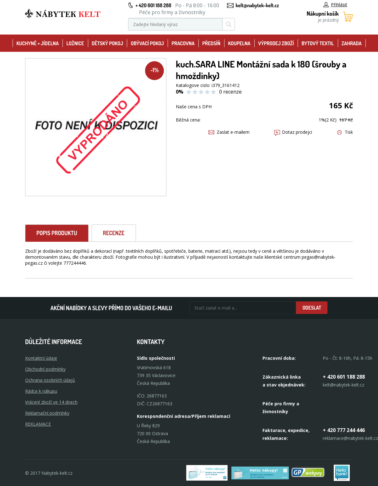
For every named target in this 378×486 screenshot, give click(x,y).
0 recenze (230, 91)
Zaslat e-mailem (229, 132)
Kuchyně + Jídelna (37, 43)
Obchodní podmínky (45, 369)
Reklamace (38, 424)
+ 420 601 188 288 (153, 5)
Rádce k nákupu (41, 391)
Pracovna (182, 43)
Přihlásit (335, 5)
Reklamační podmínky (47, 413)
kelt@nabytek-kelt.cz (257, 5)
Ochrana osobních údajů (50, 380)
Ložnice (75, 43)
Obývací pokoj (147, 43)
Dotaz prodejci (293, 132)
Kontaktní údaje (41, 358)
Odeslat (311, 308)
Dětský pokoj (107, 43)
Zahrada (352, 43)
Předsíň (211, 43)
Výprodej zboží (276, 43)
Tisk (345, 132)
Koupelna (239, 43)
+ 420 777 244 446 (344, 430)
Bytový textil (318, 43)
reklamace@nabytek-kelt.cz (350, 438)
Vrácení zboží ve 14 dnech (51, 402)
